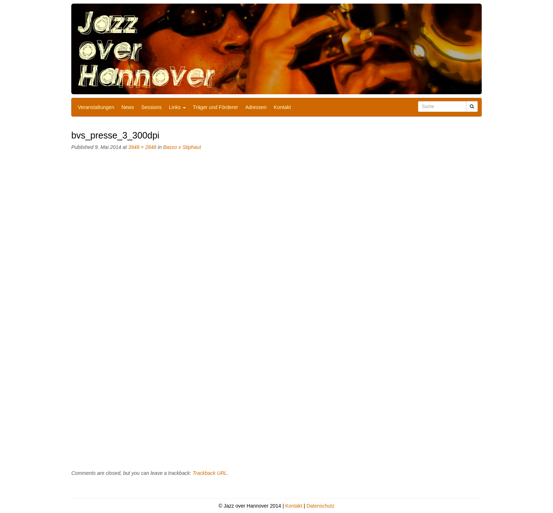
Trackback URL (210, 473)
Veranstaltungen (96, 107)
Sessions (151, 107)
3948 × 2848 (142, 147)
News (127, 107)
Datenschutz (320, 506)
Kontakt (282, 107)
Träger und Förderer (215, 107)
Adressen (255, 107)
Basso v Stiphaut (182, 147)
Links (177, 107)
